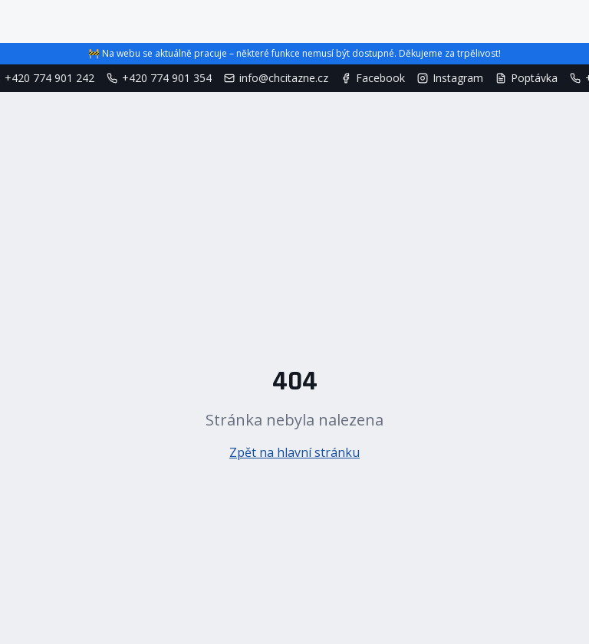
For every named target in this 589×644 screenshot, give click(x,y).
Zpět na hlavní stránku (294, 452)
